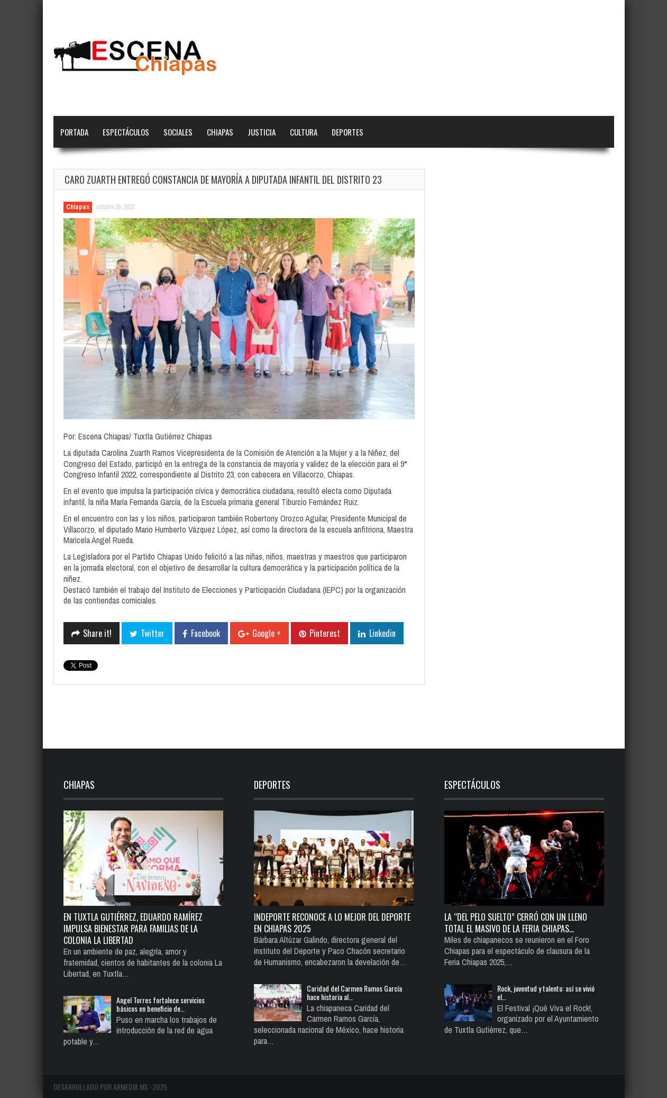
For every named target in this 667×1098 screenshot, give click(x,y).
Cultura (303, 132)
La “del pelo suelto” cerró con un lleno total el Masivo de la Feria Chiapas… (515, 923)
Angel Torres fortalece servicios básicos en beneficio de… (160, 1004)
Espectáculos (126, 132)
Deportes (347, 132)
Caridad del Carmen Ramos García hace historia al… (354, 992)
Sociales (178, 132)
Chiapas (220, 132)
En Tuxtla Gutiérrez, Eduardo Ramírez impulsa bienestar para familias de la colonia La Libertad (133, 929)
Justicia (262, 132)
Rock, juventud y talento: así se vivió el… (546, 992)
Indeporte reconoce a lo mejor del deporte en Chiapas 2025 (332, 923)
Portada (74, 132)
